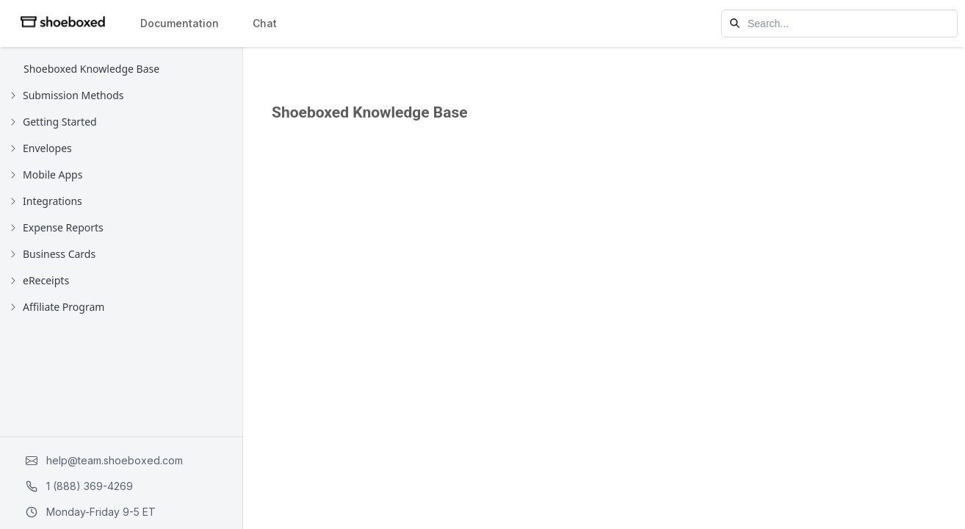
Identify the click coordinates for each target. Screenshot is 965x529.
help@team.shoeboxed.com (104, 460)
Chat (265, 23)
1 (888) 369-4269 (79, 486)
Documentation (179, 23)
